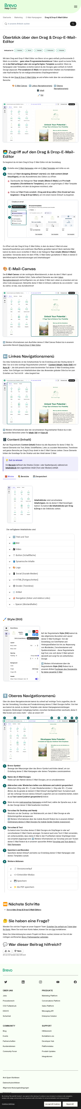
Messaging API (47, 1011)
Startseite (7, 17)
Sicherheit (7, 1016)
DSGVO (6, 1011)
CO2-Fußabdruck (9, 1006)
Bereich (24, 910)
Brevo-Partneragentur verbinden (35, 937)
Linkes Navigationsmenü (42, 86)
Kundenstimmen (9, 1046)
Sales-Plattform (48, 1006)
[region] (40, 1101)
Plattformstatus (47, 1046)
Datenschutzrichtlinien (11, 1083)
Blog (4, 1031)
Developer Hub (48, 1041)
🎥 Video (17, 549)
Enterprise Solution (49, 1016)
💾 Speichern (20, 881)
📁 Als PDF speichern (24, 887)
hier (53, 929)
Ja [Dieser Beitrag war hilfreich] (9, 951)
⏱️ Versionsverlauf (23, 868)
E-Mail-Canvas (21, 86)
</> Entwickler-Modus (24, 874)
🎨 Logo (16, 567)
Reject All (70, 1104)
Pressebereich (8, 1001)
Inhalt (42, 90)
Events (5, 1036)
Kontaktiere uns (48, 1036)
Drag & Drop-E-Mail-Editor (56, 17)
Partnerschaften (9, 1041)
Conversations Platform (51, 1001)
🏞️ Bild (16, 543)
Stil (41, 95)
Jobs (5, 996)
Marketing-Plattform (49, 996)
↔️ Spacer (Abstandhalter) (25, 604)
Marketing (18, 17)
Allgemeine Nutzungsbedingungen (16, 1088)
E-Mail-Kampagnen (34, 17)
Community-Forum (10, 1051)
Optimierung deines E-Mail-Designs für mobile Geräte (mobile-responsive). (39, 822)
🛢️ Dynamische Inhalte (24, 561)
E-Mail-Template (48, 168)
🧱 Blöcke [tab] (9, 476)
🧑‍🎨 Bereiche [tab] (23, 476)
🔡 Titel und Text (21, 537)
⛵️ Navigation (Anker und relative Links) (31, 598)
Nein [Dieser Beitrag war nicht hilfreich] (19, 951)
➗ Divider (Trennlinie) (23, 586)
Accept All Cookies (52, 1104)
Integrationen (47, 1056)
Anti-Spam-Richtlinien (11, 1078)
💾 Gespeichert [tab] (40, 476)
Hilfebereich (47, 1031)
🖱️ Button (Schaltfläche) (24, 555)
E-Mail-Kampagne (26, 168)
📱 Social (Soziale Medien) (25, 573)
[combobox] (40, 24)
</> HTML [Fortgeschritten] (25, 579)
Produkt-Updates (49, 1051)
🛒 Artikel (17, 592)
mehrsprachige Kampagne (30, 802)
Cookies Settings (8, 1104)
